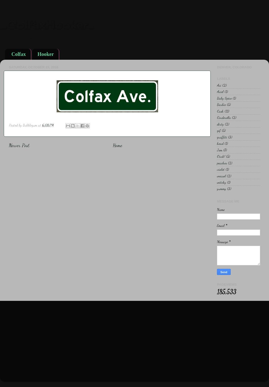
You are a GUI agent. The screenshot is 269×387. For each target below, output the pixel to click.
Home (117, 145)
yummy (221, 189)
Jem (219, 150)
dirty (220, 124)
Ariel (220, 91)
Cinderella (224, 117)
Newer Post (19, 145)
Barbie (221, 104)
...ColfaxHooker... (47, 24)
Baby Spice (224, 98)
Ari (219, 85)
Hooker (46, 54)
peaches (222, 163)
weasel (221, 176)
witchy (221, 182)
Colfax (18, 54)
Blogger (159, 374)
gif (219, 130)
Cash (220, 111)
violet (221, 169)
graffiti (222, 137)
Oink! (221, 156)
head (220, 143)
